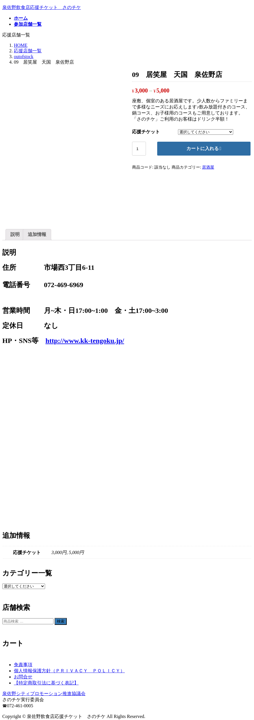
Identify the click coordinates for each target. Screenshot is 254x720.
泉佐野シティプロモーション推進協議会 (44, 653)
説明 (15, 194)
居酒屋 (208, 167)
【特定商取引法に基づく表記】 (46, 642)
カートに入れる (202, 148)
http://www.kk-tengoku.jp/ (84, 300)
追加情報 (37, 194)
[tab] (15, 194)
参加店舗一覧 (28, 702)
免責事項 (23, 624)
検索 (60, 581)
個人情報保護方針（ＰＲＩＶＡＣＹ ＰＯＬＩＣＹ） (69, 630)
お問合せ (23, 636)
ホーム (21, 696)
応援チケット (146, 131)
